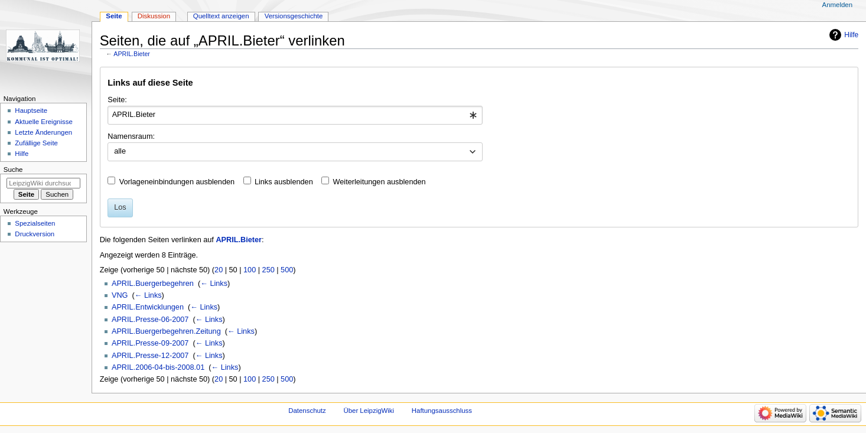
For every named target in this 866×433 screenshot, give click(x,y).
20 (218, 270)
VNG (120, 295)
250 (268, 270)
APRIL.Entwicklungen (148, 307)
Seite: (117, 100)
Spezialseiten (35, 223)
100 (249, 270)
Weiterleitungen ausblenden (379, 182)
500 (287, 270)
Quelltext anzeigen (221, 15)
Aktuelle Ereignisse (43, 121)
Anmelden (837, 4)
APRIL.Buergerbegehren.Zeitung (166, 331)
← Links (213, 283)
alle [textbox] (120, 151)
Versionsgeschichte (294, 15)
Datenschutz (307, 410)
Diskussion (154, 15)
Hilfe (851, 35)
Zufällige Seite (36, 142)
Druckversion (34, 233)
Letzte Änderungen (43, 132)
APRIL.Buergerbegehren (153, 283)
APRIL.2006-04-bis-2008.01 (158, 367)
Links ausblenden (284, 182)
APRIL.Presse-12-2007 (150, 355)
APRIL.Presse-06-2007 (150, 319)
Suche (13, 169)
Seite (114, 15)
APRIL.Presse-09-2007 (150, 343)
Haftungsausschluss (442, 410)
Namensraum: (131, 136)
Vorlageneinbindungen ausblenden (177, 182)
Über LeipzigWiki (368, 410)
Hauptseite (31, 110)
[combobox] (295, 115)
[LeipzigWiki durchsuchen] (43, 183)
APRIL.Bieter (131, 53)
